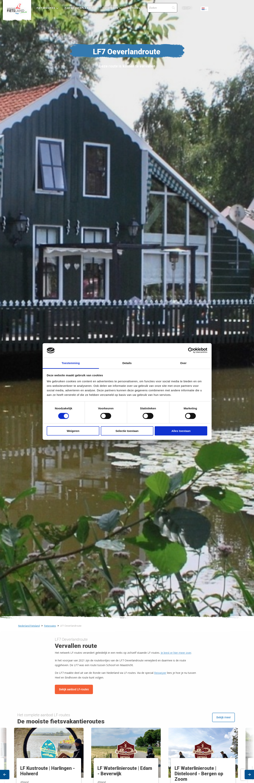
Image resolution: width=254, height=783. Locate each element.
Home (17, 9)
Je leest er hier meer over (176, 652)
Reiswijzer (160, 673)
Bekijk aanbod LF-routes (74, 689)
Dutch (205, 9)
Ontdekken (110, 8)
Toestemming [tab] (71, 363)
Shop (186, 8)
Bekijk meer (223, 717)
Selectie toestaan (127, 430)
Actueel (134, 8)
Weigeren (73, 430)
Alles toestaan (181, 430)
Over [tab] (183, 363)
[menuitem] (17, 9)
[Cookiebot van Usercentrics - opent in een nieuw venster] (190, 350)
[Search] (162, 7)
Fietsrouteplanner (79, 8)
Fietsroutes (46, 8)
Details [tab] (127, 363)
